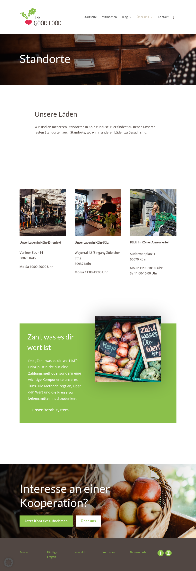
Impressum (109, 552)
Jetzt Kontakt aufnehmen (46, 523)
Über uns (143, 17)
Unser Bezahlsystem (50, 409)
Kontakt (163, 17)
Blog (125, 17)
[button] (8, 562)
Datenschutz (138, 552)
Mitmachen (109, 17)
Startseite (90, 17)
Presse (24, 552)
